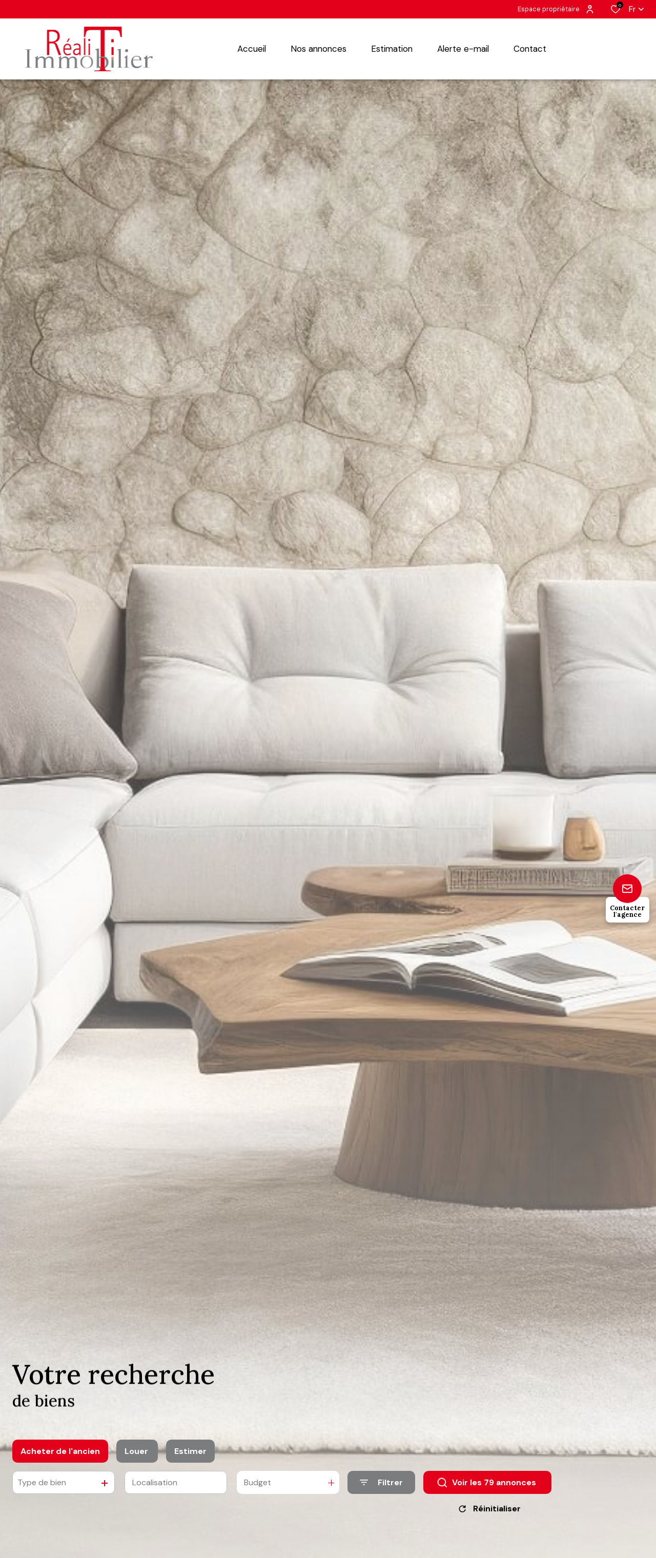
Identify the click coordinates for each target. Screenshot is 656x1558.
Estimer (190, 1455)
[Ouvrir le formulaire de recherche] (381, 1487)
